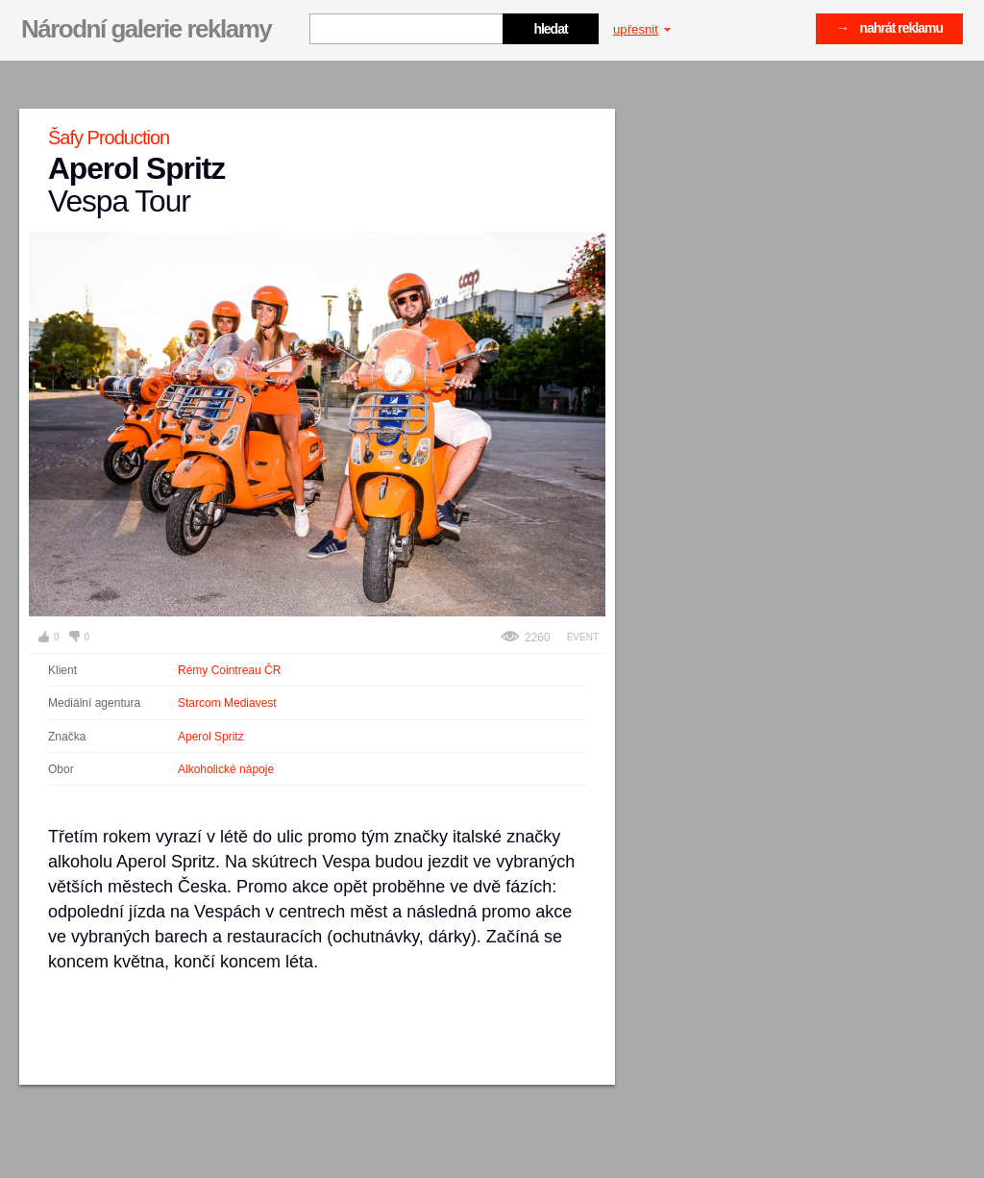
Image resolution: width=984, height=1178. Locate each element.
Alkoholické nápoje (226, 769)
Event (583, 637)
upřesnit (642, 29)
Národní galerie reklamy (146, 28)
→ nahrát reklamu (889, 28)
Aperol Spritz (211, 736)
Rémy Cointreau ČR (229, 670)
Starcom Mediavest (227, 703)
